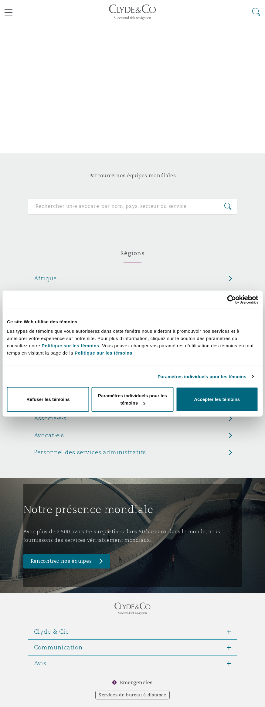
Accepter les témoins (217, 399)
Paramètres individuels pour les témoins (202, 376)
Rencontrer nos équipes (61, 561)
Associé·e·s (50, 418)
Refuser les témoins (48, 399)
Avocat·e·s (49, 435)
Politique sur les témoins (103, 352)
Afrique (45, 278)
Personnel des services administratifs (90, 452)
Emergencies (136, 682)
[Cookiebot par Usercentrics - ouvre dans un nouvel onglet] (231, 299)
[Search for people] (132, 206)
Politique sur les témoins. (71, 345)
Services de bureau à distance (132, 695)
